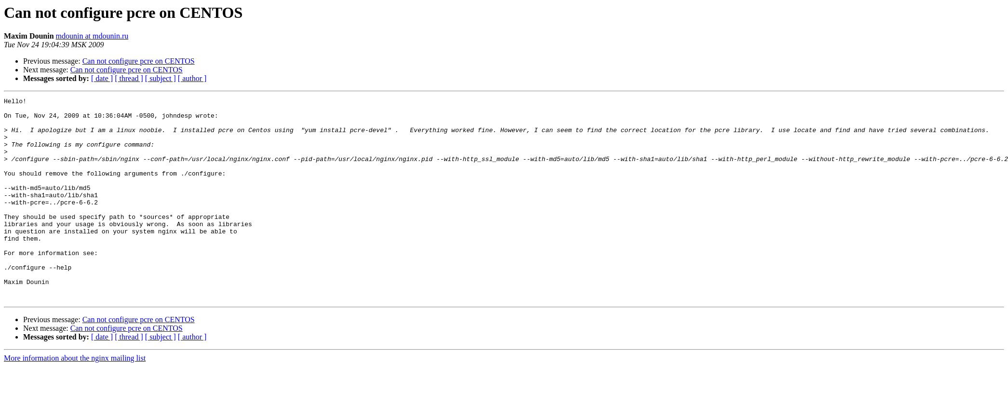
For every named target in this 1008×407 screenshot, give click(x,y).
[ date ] (102, 78)
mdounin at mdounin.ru (92, 36)
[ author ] (192, 78)
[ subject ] (160, 78)
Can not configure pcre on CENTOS (138, 61)
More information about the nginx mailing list (75, 398)
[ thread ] (129, 78)
